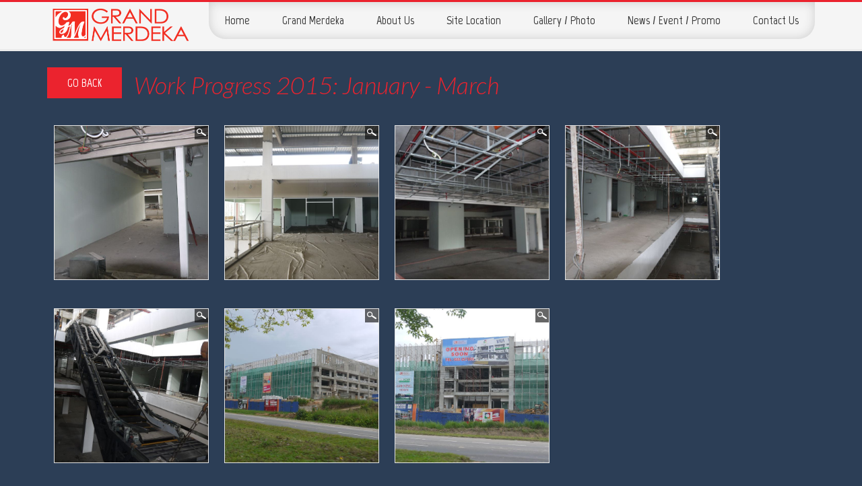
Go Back (84, 82)
